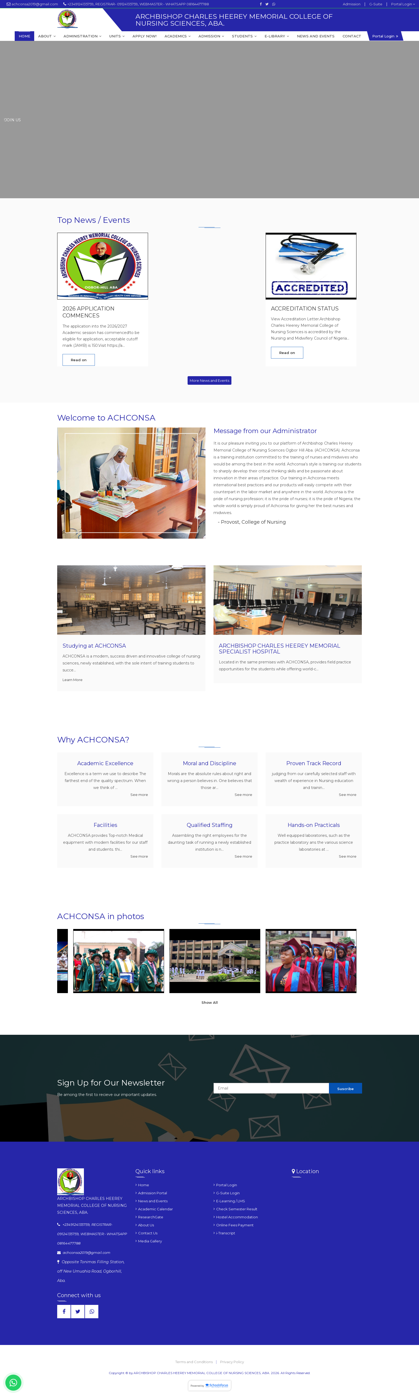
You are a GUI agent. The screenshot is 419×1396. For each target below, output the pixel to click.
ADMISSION (211, 36)
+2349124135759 (80, 4)
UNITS (117, 36)
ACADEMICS (178, 36)
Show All (209, 1002)
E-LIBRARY (277, 36)
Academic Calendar (155, 1210)
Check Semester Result (236, 1210)
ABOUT (47, 36)
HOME (24, 36)
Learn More (73, 680)
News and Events (153, 1202)
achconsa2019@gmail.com (34, 4)
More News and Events (209, 380)
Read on (79, 360)
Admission (351, 4)
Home (143, 1186)
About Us (146, 1226)
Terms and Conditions (194, 1362)
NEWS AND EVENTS (316, 36)
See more (139, 795)
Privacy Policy (232, 1362)
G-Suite (375, 4)
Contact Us (147, 1234)
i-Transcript (225, 1234)
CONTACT (352, 36)
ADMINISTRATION (82, 36)
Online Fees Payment (235, 1226)
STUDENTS (244, 36)
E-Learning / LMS (230, 1202)
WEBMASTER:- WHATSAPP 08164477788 (174, 4)
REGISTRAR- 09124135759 (116, 4)
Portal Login (403, 4)
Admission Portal (152, 1194)
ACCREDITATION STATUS (305, 309)
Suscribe (345, 1089)
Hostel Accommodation (237, 1218)
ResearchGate (150, 1218)
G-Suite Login (228, 1194)
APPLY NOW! (145, 36)
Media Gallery (150, 1242)
